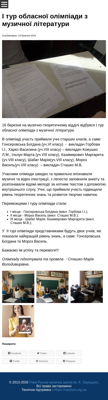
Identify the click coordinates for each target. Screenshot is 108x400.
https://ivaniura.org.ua (70, 390)
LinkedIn (69, 353)
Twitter (42, 353)
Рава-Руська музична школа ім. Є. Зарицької (63, 382)
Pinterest (42, 361)
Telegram (69, 361)
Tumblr (15, 361)
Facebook (14, 353)
